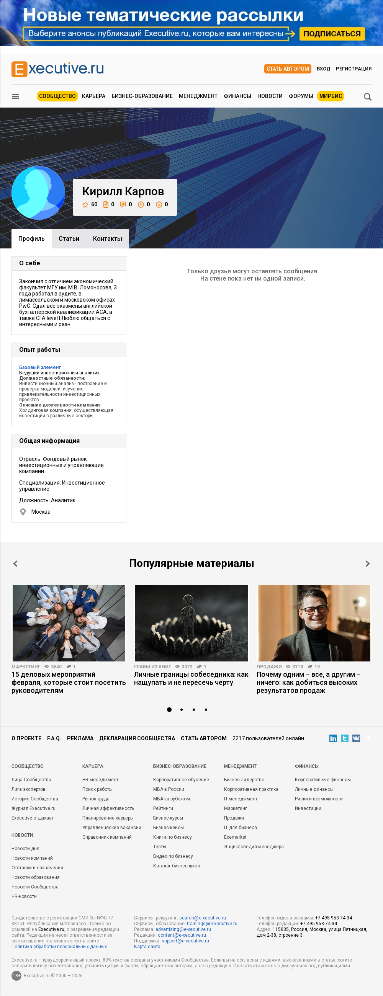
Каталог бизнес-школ (176, 866)
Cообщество (27, 766)
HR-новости (24, 896)
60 (89, 204)
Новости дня (25, 848)
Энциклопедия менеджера (254, 846)
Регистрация (354, 69)
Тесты (159, 846)
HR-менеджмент (100, 779)
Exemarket (235, 837)
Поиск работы (97, 789)
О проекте (26, 738)
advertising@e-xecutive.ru (183, 929)
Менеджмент (198, 96)
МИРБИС (330, 96)
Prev (15, 563)
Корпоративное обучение (181, 779)
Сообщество (57, 96)
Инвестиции (308, 808)
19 (317, 666)
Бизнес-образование (142, 96)
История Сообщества (34, 799)
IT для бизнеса (240, 827)
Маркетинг (26, 666)
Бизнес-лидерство (244, 779)
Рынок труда (96, 799)
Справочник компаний (107, 837)
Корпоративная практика (251, 789)
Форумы (301, 96)
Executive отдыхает (32, 818)
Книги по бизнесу (172, 837)
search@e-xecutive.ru (202, 918)
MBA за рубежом (171, 799)
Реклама (80, 738)
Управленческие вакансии (111, 827)
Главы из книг (152, 666)
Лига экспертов (28, 789)
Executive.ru (51, 929)
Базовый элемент (40, 367)
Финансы (237, 96)
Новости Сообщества (35, 887)
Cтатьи (69, 238)
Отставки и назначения (37, 867)
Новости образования (35, 877)
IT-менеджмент (240, 799)
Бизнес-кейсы (168, 827)
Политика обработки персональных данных (59, 946)
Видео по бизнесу (173, 856)
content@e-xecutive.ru (182, 935)
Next (368, 563)
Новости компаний (32, 858)
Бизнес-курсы (168, 818)
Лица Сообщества (31, 779)
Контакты (107, 238)
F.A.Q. (54, 738)
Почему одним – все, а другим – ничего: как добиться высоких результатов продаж (309, 682)
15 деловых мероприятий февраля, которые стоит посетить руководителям (68, 682)
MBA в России (168, 789)
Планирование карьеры (108, 818)
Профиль (31, 238)
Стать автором (288, 69)
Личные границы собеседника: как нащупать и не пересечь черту (191, 678)
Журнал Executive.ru (33, 808)
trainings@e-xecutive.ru (212, 923)
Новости (270, 96)
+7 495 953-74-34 (333, 918)
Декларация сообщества (137, 738)
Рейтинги (163, 808)
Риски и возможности (319, 799)
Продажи (269, 666)
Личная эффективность (108, 808)
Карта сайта (147, 946)
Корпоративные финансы (323, 779)
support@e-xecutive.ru (185, 941)
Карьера (93, 96)
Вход (324, 69)
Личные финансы (314, 789)
